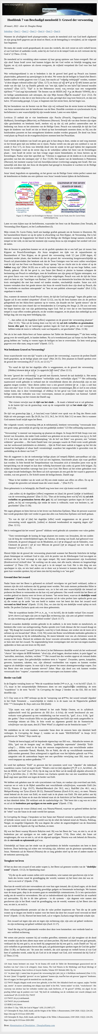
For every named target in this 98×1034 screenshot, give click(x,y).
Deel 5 (49, 31)
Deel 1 (17, 31)
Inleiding (8, 31)
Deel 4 (41, 31)
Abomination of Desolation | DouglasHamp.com (32, 1025)
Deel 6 (57, 31)
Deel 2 (25, 31)
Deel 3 (33, 31)
